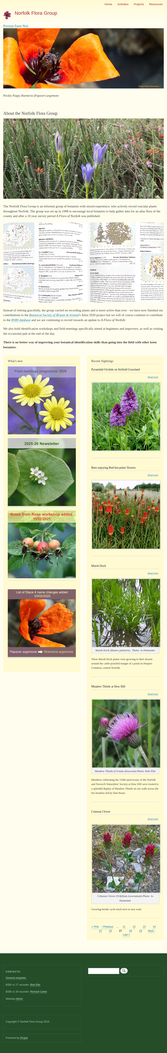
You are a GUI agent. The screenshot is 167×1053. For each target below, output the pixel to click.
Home (108, 4)
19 (140, 930)
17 (120, 931)
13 (144, 926)
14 (154, 926)
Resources (155, 4)
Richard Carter (38, 991)
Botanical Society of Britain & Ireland (54, 315)
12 (134, 926)
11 (124, 926)
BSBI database (20, 320)
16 (110, 930)
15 (100, 930)
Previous (8, 26)
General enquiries (16, 977)
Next (25, 26)
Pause (18, 26)
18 (130, 930)
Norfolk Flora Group (36, 13)
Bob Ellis (35, 984)
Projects (139, 4)
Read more (153, 377)
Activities (122, 4)
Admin (19, 998)
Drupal (24, 1037)
